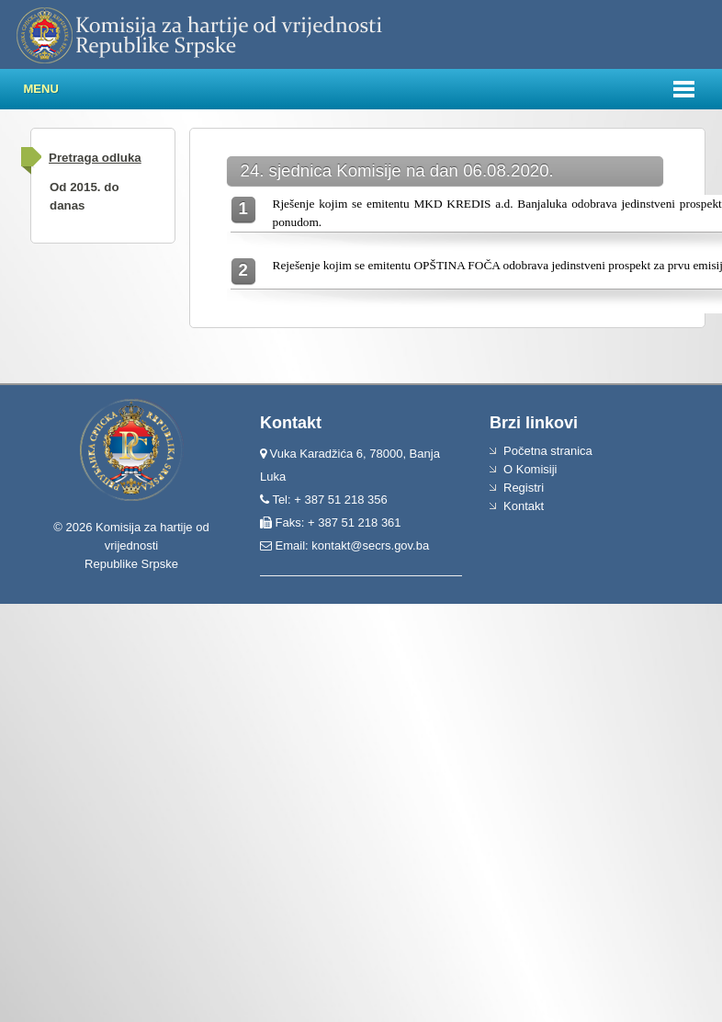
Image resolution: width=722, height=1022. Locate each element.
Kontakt (523, 506)
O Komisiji (530, 469)
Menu (41, 89)
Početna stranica (547, 451)
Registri (523, 487)
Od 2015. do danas (84, 196)
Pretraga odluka (95, 158)
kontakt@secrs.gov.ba (370, 545)
